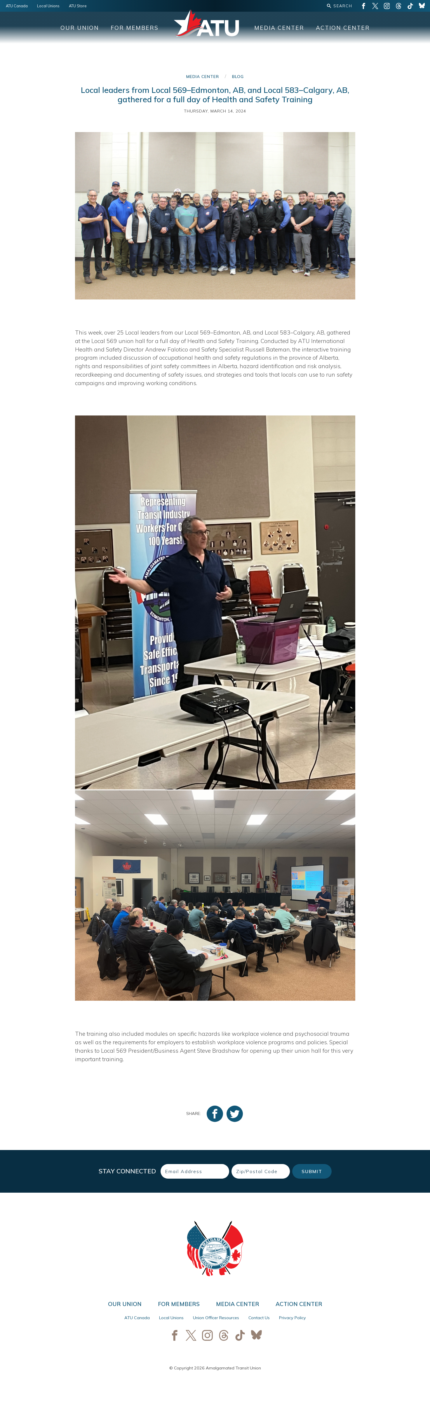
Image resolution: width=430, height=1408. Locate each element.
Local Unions (48, 6)
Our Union (79, 27)
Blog (238, 76)
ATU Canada (17, 6)
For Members (135, 27)
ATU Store (78, 6)
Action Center (343, 27)
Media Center (279, 27)
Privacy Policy (292, 1317)
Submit (312, 1171)
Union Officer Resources (216, 1317)
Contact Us (259, 1317)
